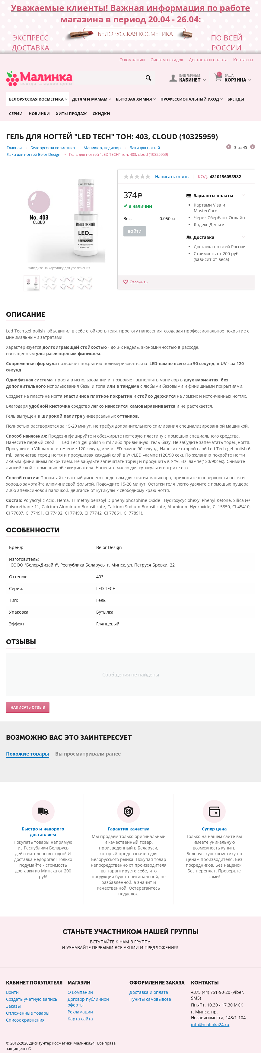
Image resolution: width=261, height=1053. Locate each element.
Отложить (139, 281)
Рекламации (80, 1012)
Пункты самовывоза (150, 999)
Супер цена (214, 829)
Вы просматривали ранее (88, 753)
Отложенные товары (27, 1013)
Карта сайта (80, 1019)
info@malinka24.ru (210, 1024)
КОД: (203, 177)
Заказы (13, 1006)
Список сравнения (25, 1020)
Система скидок (167, 60)
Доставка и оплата (208, 60)
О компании (132, 60)
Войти (135, 231)
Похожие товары (27, 753)
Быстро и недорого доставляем (43, 831)
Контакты (243, 60)
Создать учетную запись (31, 999)
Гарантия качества (128, 829)
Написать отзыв (172, 177)
